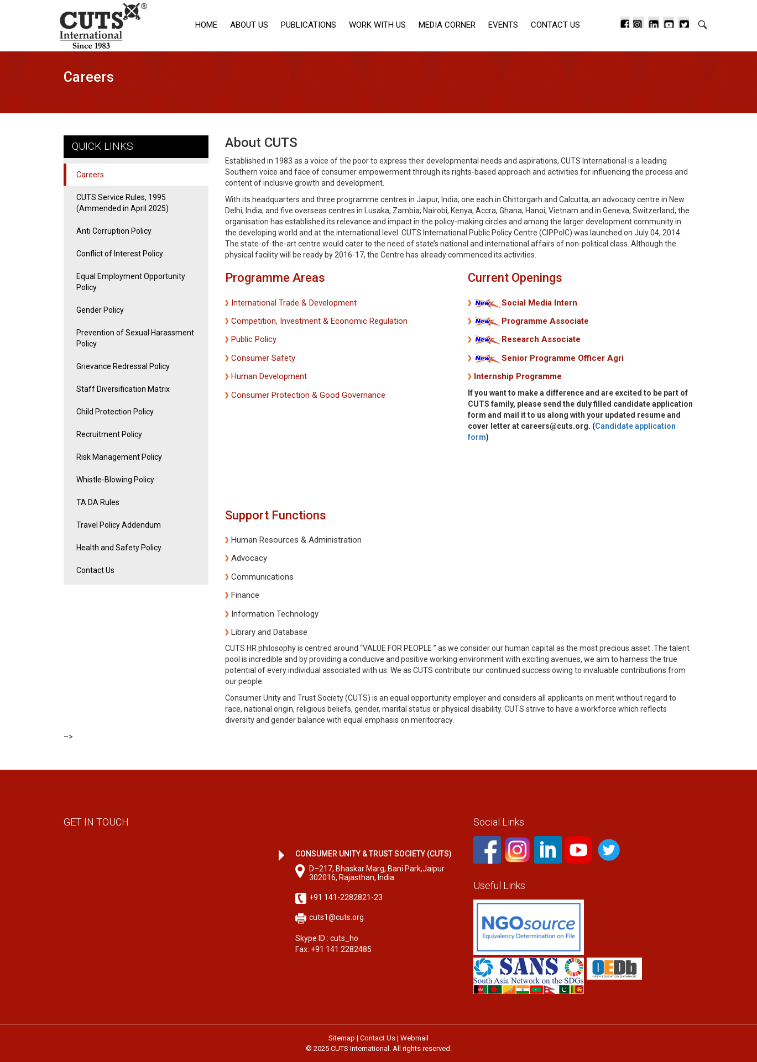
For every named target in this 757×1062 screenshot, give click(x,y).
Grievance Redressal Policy (123, 366)
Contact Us (555, 25)
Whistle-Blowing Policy (115, 479)
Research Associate (541, 339)
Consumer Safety (263, 358)
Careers (90, 174)
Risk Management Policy (119, 457)
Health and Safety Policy (118, 547)
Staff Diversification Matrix (123, 389)
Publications (308, 25)
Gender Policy (100, 310)
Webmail (414, 1038)
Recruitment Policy (109, 434)
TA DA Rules (97, 502)
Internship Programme (518, 376)
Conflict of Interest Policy (119, 253)
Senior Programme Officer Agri (563, 358)
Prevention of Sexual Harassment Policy (135, 338)
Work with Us (377, 25)
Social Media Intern (539, 303)
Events (503, 25)
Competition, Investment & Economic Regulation (319, 321)
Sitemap (341, 1038)
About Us (249, 25)
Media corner (447, 25)
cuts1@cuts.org (336, 917)
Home (206, 25)
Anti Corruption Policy (114, 231)
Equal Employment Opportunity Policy (130, 282)
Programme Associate (545, 321)
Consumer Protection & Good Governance (308, 395)
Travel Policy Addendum (118, 525)
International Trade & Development (294, 303)
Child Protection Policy (115, 411)
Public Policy (253, 339)
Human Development (269, 376)
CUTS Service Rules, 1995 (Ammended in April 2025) (122, 203)
